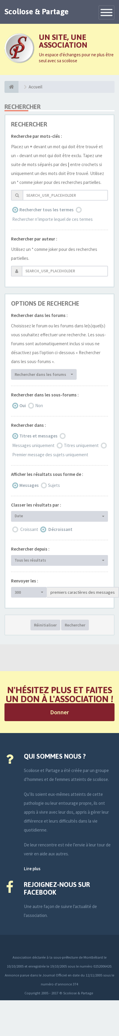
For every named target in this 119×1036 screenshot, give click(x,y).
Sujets (54, 485)
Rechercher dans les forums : (39, 315)
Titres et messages (38, 436)
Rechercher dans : (28, 425)
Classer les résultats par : (36, 505)
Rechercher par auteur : (34, 239)
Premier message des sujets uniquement (50, 454)
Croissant (29, 529)
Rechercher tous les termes (46, 209)
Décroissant (60, 529)
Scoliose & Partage (36, 11)
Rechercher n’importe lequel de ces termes (52, 219)
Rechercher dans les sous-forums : (45, 395)
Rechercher (75, 625)
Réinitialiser (45, 625)
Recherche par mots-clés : (36, 136)
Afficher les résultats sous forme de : (47, 474)
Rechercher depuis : (30, 549)
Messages (29, 485)
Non (39, 405)
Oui (22, 405)
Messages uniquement (33, 445)
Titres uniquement (81, 445)
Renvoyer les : (24, 581)
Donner (59, 712)
